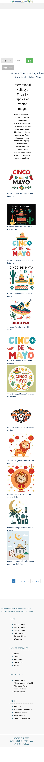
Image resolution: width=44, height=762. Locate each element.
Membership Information (23, 710)
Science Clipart (19, 636)
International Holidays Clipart (27, 77)
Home (14, 73)
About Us (17, 707)
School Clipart (19, 624)
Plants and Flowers (21, 686)
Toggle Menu (8, 68)
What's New (18, 639)
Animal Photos (19, 692)
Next (37, 581)
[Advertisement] (21, 32)
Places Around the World (23, 683)
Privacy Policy (19, 715)
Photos (16, 657)
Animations (18, 660)
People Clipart (19, 630)
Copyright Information (22, 718)
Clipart (23, 73)
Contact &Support (20, 712)
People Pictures (20, 689)
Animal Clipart (19, 627)
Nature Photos (19, 680)
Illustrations (18, 662)
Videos (16, 665)
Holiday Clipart (36, 73)
